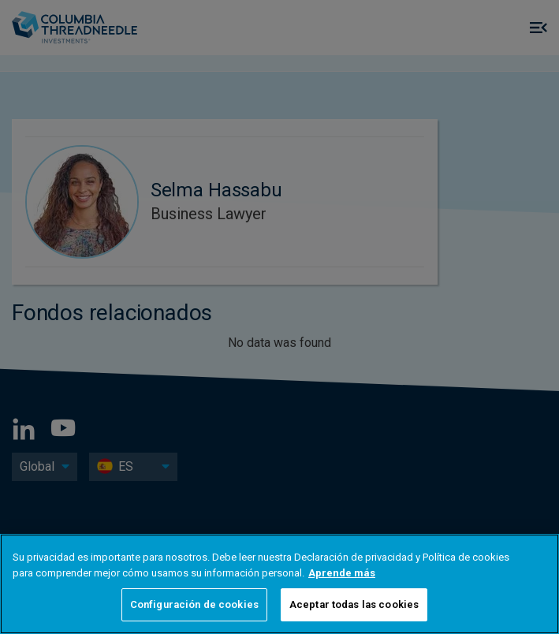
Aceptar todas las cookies (354, 604)
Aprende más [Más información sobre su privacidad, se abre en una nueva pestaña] (341, 573)
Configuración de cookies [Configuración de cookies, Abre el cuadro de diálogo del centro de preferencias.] (194, 604)
